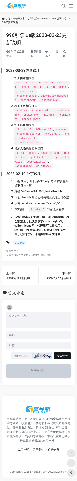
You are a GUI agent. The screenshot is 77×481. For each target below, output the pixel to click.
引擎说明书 (33, 18)
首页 (7, 18)
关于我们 (38, 449)
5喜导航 (34, 471)
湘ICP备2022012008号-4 (52, 471)
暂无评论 (16, 292)
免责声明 (23, 449)
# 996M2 (19, 242)
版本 (25, 217)
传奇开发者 (19, 18)
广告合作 (54, 449)
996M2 (46, 18)
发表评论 (62, 355)
